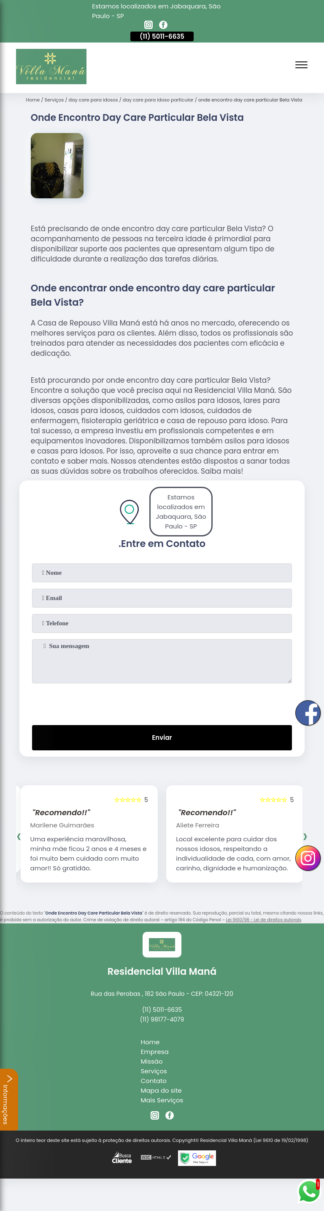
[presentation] (162, 702)
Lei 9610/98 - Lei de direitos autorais (263, 920)
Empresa (155, 1051)
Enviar (162, 737)
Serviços (154, 1071)
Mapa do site (161, 1090)
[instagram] (148, 26)
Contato (154, 1080)
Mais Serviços (162, 1100)
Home (150, 1042)
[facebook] (163, 26)
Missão (152, 1061)
